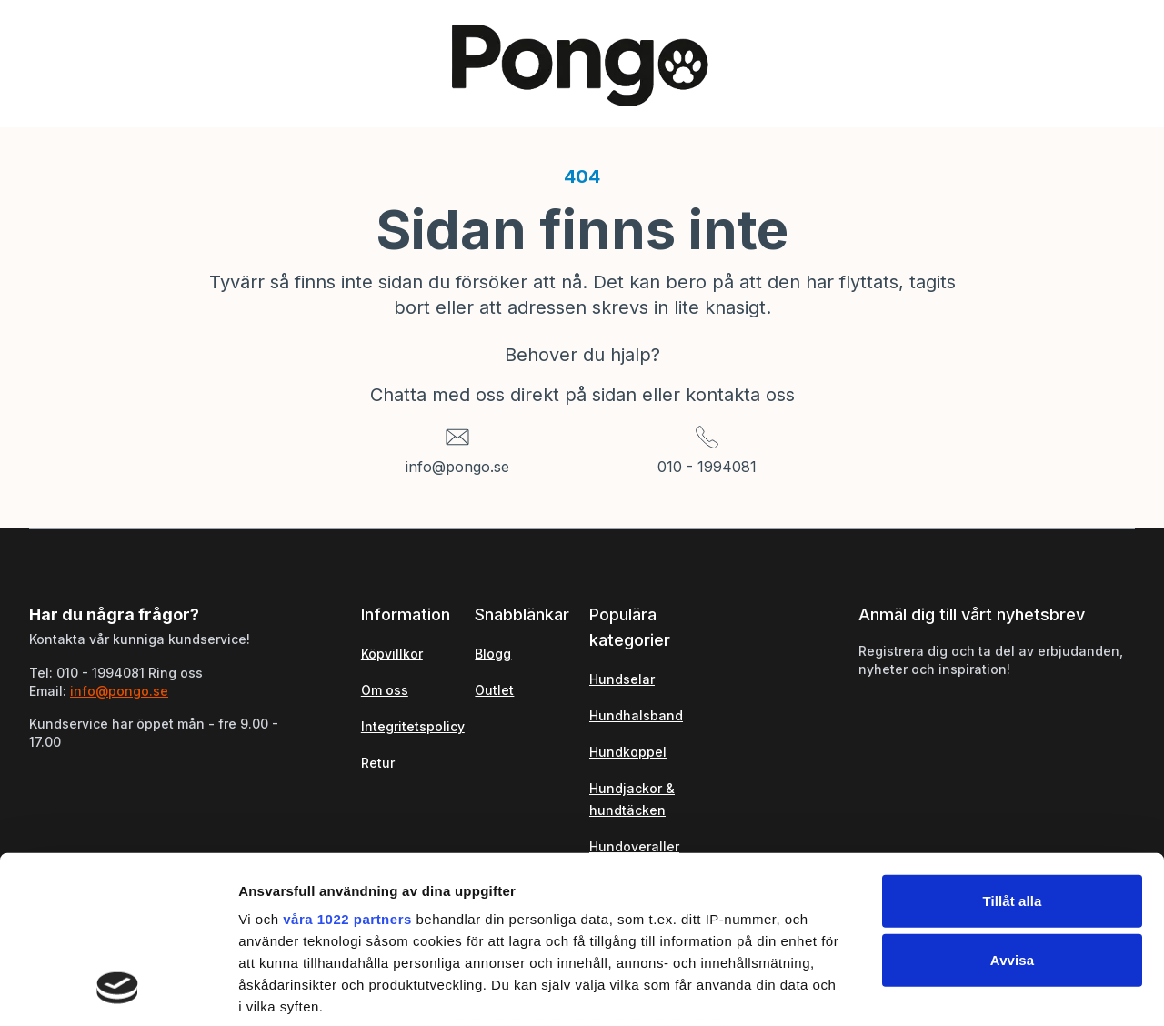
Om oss (384, 690)
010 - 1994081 (707, 467)
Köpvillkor (392, 653)
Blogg (493, 653)
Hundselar (622, 679)
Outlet (494, 690)
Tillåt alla (1011, 748)
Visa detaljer (988, 990)
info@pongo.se (457, 467)
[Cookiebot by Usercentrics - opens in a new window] (117, 990)
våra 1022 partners (347, 766)
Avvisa (1012, 807)
